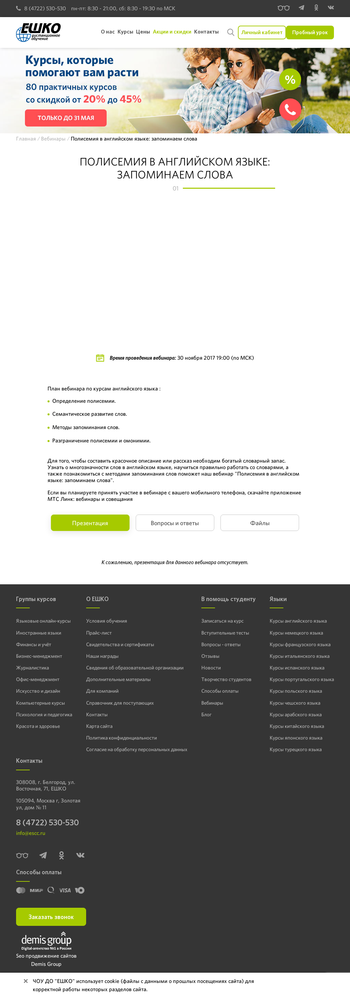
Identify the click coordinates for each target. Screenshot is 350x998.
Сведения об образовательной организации (133, 667)
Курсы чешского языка (297, 702)
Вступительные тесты (224, 632)
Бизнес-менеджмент (38, 655)
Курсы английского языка (300, 620)
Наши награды (103, 655)
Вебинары (213, 702)
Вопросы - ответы (220, 644)
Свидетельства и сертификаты (119, 644)
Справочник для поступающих (119, 702)
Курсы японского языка (298, 737)
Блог (207, 713)
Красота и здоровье (36, 725)
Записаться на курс (222, 620)
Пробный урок (310, 32)
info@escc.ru (30, 833)
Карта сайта (100, 725)
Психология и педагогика (43, 713)
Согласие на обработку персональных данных (136, 748)
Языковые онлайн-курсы (42, 620)
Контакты (97, 713)
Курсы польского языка (297, 690)
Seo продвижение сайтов (46, 955)
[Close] (25, 981)
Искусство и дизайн (37, 690)
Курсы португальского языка (303, 679)
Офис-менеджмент (36, 679)
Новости (211, 667)
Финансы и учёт (33, 644)
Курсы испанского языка (299, 667)
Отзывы (210, 655)
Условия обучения (106, 620)
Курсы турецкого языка (298, 748)
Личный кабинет (262, 32)
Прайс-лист (99, 632)
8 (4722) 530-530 (41, 8)
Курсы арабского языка (298, 713)
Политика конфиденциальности (121, 737)
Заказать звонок (51, 917)
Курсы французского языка (302, 644)
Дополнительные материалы (117, 679)
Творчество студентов (225, 679)
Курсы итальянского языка (301, 655)
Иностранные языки (37, 632)
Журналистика (32, 667)
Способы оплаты (219, 690)
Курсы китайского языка (299, 725)
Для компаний (102, 690)
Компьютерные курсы (39, 702)
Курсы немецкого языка (298, 632)
